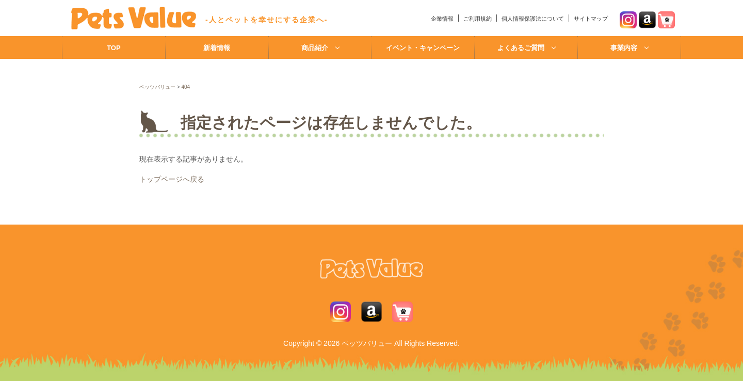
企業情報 (442, 18)
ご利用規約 (477, 18)
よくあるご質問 (520, 48)
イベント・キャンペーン (423, 48)
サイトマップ (591, 18)
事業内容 (623, 48)
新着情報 (216, 48)
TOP (114, 48)
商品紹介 (314, 48)
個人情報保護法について (533, 18)
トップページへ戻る (171, 179)
